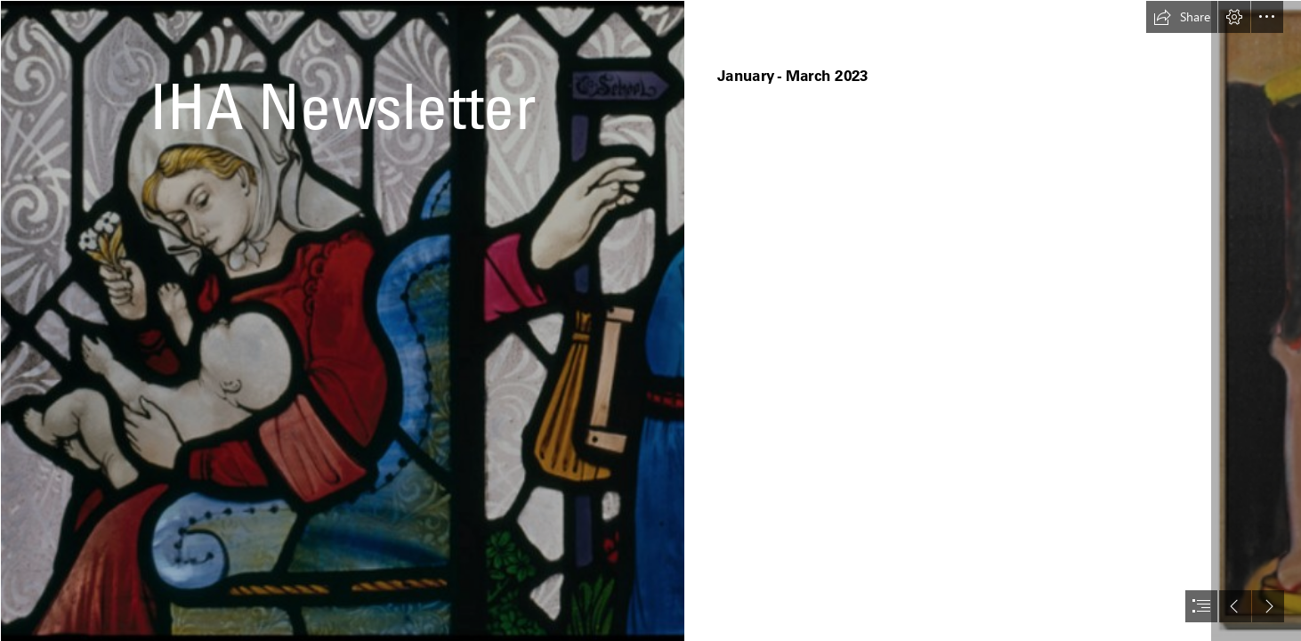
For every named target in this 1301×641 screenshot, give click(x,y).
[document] (650, 320)
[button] (1181, 17)
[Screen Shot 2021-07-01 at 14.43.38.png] (341, 320)
